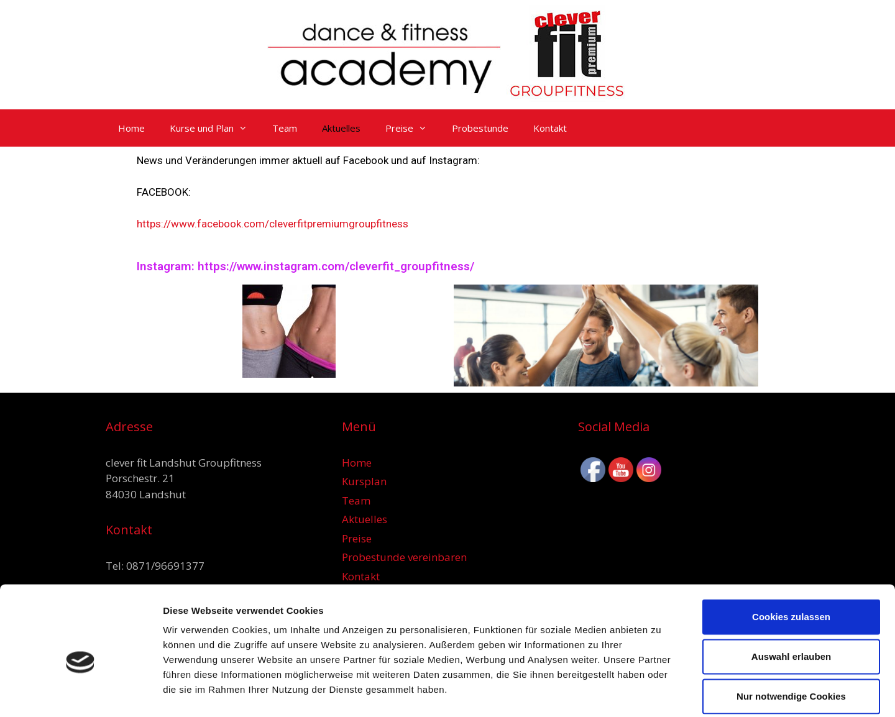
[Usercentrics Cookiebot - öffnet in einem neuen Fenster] (80, 692)
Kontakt (550, 128)
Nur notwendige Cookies (791, 635)
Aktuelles (341, 128)
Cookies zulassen (791, 555)
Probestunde (480, 128)
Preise (412, 128)
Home (131, 128)
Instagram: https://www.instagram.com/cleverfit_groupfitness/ (305, 266)
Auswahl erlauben (791, 595)
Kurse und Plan (215, 128)
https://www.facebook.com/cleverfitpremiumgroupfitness (272, 223)
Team (284, 128)
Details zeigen (661, 692)
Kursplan (364, 481)
